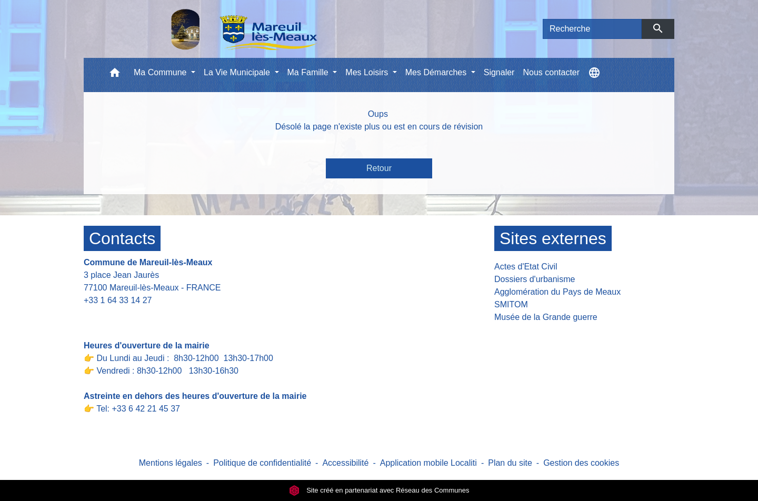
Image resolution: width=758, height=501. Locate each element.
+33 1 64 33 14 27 (118, 300)
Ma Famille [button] (309, 72)
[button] (114, 75)
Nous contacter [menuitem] (551, 72)
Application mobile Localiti (428, 462)
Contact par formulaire (132, 316)
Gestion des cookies (581, 462)
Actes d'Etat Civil (525, 266)
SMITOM (511, 304)
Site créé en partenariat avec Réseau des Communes (379, 490)
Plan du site (510, 462)
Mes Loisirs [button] (367, 72)
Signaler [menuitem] (499, 72)
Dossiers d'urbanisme (534, 279)
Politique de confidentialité (262, 462)
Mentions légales (170, 462)
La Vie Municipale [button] (238, 72)
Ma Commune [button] (161, 72)
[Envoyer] (658, 29)
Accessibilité (345, 462)
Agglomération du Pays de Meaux (557, 291)
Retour (379, 168)
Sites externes (553, 238)
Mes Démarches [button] (437, 72)
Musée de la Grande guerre (545, 317)
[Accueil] (217, 29)
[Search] (592, 29)
